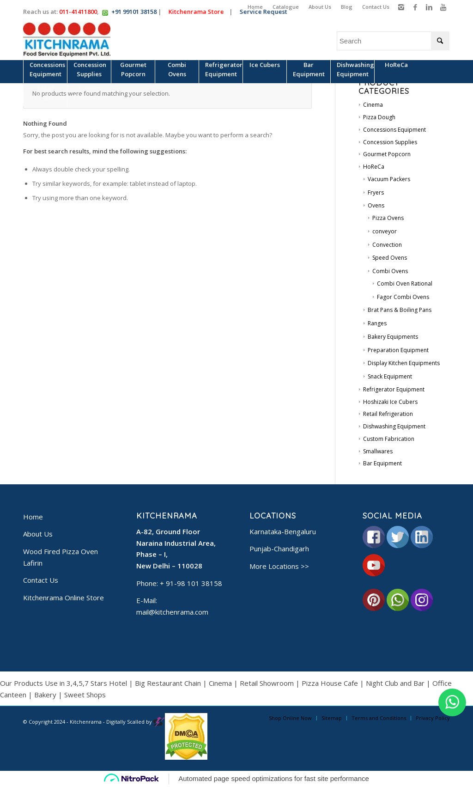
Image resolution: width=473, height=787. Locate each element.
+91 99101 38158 (134, 11)
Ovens (376, 205)
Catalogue (286, 6)
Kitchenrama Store (196, 11)
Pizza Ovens (388, 218)
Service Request (263, 11)
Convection (387, 245)
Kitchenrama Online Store (63, 597)
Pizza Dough (379, 117)
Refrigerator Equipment (393, 389)
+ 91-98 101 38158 (191, 583)
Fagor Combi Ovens (403, 297)
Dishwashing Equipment (394, 426)
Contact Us (375, 6)
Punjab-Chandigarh (279, 548)
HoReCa (373, 167)
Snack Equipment (390, 376)
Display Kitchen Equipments (404, 363)
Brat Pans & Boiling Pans (399, 310)
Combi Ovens (390, 271)
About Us (320, 6)
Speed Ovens (389, 258)
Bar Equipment (382, 463)
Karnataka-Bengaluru (282, 531)
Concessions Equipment (394, 130)
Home (255, 6)
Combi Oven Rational (404, 283)
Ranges (377, 323)
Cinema (373, 105)
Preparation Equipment (398, 350)
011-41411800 (78, 11)
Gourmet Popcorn (387, 154)
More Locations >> (279, 566)
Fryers (376, 192)
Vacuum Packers (389, 179)
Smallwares (378, 451)
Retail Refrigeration (388, 414)
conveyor (384, 231)
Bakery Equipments (393, 337)
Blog (346, 6)
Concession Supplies (390, 142)
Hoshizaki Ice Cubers (390, 402)
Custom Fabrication (388, 439)
